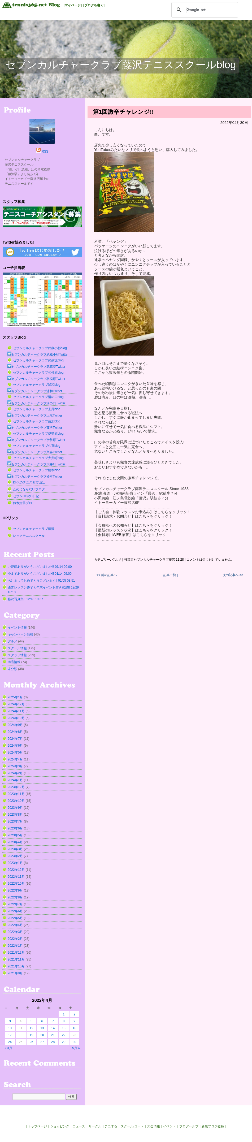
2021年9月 (15, 973)
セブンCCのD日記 (26, 496)
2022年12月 (16, 870)
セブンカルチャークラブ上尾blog (36, 409)
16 (74, 1028)
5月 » (76, 1048)
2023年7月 (15, 821)
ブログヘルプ (188, 1126)
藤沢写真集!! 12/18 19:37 (25, 599)
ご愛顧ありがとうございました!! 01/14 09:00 (40, 567)
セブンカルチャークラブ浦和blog (36, 385)
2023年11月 (16, 794)
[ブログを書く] (94, 5)
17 (10, 1035)
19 (31, 1035)
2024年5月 (15, 752)
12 (31, 1028)
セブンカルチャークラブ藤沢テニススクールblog (120, 64)
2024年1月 (15, 780)
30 (74, 1042)
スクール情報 (17, 648)
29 (63, 1042)
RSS (45, 151)
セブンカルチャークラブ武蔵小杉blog (40, 348)
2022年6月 (15, 911)
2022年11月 (16, 877)
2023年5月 (15, 835)
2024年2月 (15, 773)
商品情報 (14, 662)
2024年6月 (15, 745)
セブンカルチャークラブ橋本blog (36, 470)
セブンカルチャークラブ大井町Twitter (36, 464)
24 (10, 1042)
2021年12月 (16, 952)
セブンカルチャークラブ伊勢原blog (38, 433)
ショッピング (59, 1126)
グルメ (116, 559)
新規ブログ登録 (213, 1126)
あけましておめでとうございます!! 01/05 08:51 (41, 580)
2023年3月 (15, 849)
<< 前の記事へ (106, 575)
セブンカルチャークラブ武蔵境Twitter (36, 367)
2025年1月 (15, 697)
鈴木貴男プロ (22, 503)
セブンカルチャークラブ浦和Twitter (34, 391)
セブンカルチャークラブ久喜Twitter (34, 452)
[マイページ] (73, 5)
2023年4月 (15, 842)
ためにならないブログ (29, 489)
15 (63, 1028)
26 (31, 1042)
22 (63, 1035)
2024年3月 (15, 766)
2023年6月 (15, 828)
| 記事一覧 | (170, 575)
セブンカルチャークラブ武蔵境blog (38, 360)
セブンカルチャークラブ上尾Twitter (34, 415)
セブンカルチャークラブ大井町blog (38, 458)
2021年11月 (16, 959)
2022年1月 (15, 946)
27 (42, 1042)
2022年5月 (15, 918)
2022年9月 (15, 890)
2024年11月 (16, 711)
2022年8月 (15, 897)
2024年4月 (15, 759)
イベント (169, 1126)
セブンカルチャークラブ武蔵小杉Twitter (37, 354)
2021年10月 (16, 966)
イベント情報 (17, 627)
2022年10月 (16, 883)
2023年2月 (15, 856)
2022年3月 (15, 932)
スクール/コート (132, 1126)
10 (10, 1028)
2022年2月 (15, 939)
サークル (95, 1126)
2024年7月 (15, 739)
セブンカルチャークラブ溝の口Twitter (36, 403)
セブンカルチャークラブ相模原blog (38, 372)
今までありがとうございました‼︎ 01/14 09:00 (40, 574)
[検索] (203, 10)
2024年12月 (16, 704)
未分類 (12, 669)
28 (53, 1042)
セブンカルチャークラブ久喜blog (36, 446)
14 (53, 1028)
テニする (111, 1126)
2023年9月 (15, 808)
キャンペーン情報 (20, 634)
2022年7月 (15, 904)
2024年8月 (15, 732)
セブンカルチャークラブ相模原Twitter (36, 379)
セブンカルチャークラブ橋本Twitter (34, 476)
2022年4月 (15, 925)
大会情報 (153, 1126)
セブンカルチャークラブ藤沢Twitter (34, 428)
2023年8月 (15, 814)
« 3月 (8, 1048)
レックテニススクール (29, 536)
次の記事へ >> (233, 575)
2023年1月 (15, 863)
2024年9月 (15, 725)
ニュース (78, 1126)
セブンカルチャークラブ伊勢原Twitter (36, 440)
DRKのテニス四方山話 (29, 482)
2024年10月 (16, 718)
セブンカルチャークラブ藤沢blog (36, 421)
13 (42, 1028)
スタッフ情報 (17, 655)
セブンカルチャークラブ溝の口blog (38, 397)
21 (53, 1035)
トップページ (37, 1126)
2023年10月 (16, 801)
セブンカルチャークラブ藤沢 (33, 529)
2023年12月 (16, 787)
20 (42, 1035)
